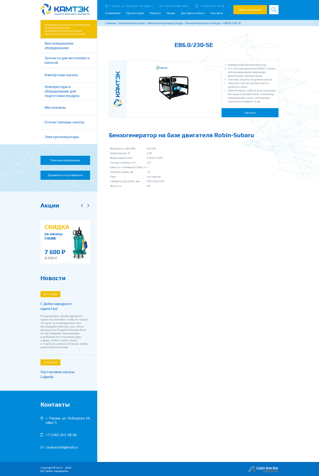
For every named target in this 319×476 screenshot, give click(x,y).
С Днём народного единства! (56, 306)
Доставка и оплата (193, 13)
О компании (112, 13)
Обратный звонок (250, 9)
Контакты (217, 13)
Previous (82, 205)
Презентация (135, 13)
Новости (155, 13)
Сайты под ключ (271, 471)
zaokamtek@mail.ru (176, 6)
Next (88, 205)
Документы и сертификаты (65, 175)
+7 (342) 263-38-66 (212, 6)
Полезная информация (65, 160)
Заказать (250, 112)
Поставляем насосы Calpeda (57, 374)
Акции (171, 13)
